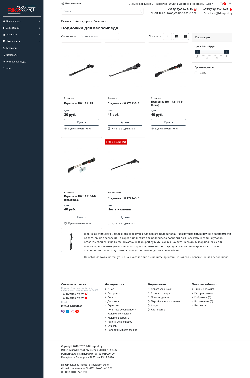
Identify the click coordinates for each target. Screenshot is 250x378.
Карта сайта (158, 309)
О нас (110, 289)
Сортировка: (69, 36)
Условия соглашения (119, 313)
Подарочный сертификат (122, 329)
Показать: (155, 36)
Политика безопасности (121, 309)
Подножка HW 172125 (78, 103)
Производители (160, 297)
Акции (154, 305)
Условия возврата (118, 317)
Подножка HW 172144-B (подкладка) (80, 198)
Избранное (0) (202, 297)
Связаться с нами (161, 289)
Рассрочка (161, 3)
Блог (208, 3)
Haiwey (202, 73)
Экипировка (11, 41)
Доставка (185, 3)
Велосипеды (11, 21)
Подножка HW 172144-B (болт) (167, 103)
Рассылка (200, 305)
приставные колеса (176, 257)
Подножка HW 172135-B (123, 103)
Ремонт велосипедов (14, 61)
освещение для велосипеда (210, 257)
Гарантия (113, 305)
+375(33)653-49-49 (72, 297)
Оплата (173, 3)
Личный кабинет (204, 289)
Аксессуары (11, 28)
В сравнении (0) (203, 301)
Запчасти (10, 34)
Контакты (198, 3)
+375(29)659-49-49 (72, 293)
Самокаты (10, 55)
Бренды (148, 3)
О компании (135, 3)
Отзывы (7, 68)
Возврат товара (160, 293)
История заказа (203, 293)
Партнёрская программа (165, 301)
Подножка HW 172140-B (123, 198)
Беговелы (10, 48)
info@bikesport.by (222, 13)
